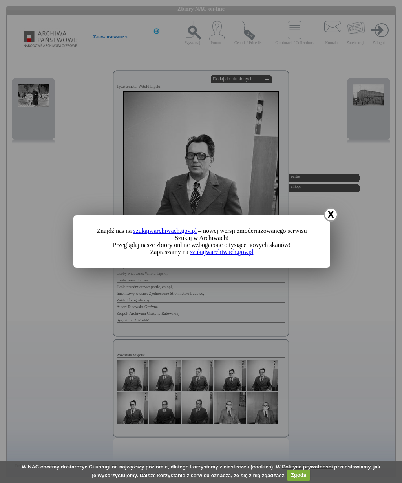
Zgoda (298, 475)
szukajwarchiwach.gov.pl (165, 230)
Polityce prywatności (307, 467)
